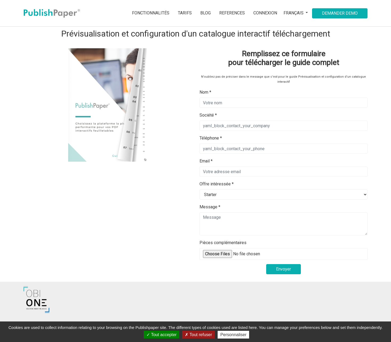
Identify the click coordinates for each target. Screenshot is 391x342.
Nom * (205, 92)
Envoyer (283, 269)
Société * (208, 115)
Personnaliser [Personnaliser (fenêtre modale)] (233, 334)
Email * (206, 161)
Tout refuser (198, 334)
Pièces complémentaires (223, 242)
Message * (210, 206)
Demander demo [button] (340, 13)
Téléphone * (211, 138)
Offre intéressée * (217, 183)
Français (294, 12)
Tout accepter (161, 334)
